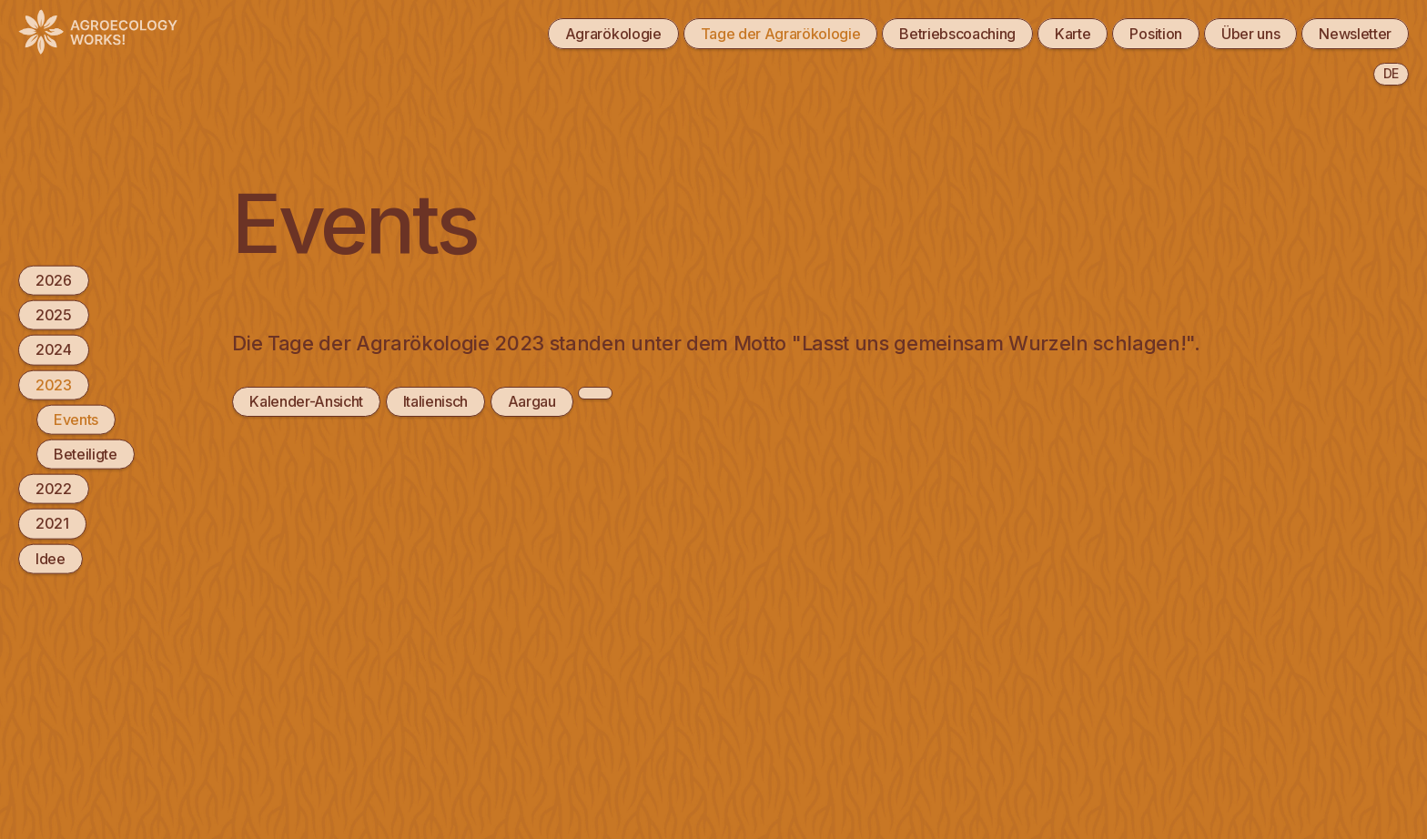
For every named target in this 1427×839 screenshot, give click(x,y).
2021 (52, 523)
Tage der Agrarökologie (781, 34)
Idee (50, 558)
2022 (53, 489)
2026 (53, 280)
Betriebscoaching (957, 34)
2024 (53, 349)
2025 (53, 315)
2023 (53, 384)
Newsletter (1355, 34)
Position (1155, 34)
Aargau (532, 401)
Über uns (1250, 34)
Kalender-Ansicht (306, 401)
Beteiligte (85, 454)
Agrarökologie (613, 34)
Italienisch (435, 401)
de (1391, 73)
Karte (1072, 34)
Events (76, 418)
